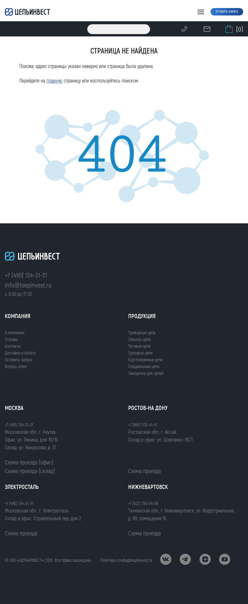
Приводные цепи (141, 332)
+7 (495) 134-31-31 (26, 275)
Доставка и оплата (20, 353)
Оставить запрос (19, 359)
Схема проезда (144, 470)
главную (54, 80)
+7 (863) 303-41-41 (142, 424)
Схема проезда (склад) (30, 470)
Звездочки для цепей (145, 373)
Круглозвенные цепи (145, 359)
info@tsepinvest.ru (28, 285)
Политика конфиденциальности (126, 560)
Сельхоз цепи (139, 339)
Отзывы (11, 339)
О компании (14, 332)
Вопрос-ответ (16, 366)
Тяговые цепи (139, 346)
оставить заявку (226, 11)
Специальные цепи (143, 366)
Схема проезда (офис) (29, 462)
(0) (233, 29)
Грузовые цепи (140, 353)
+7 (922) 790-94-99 (143, 503)
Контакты (13, 346)
